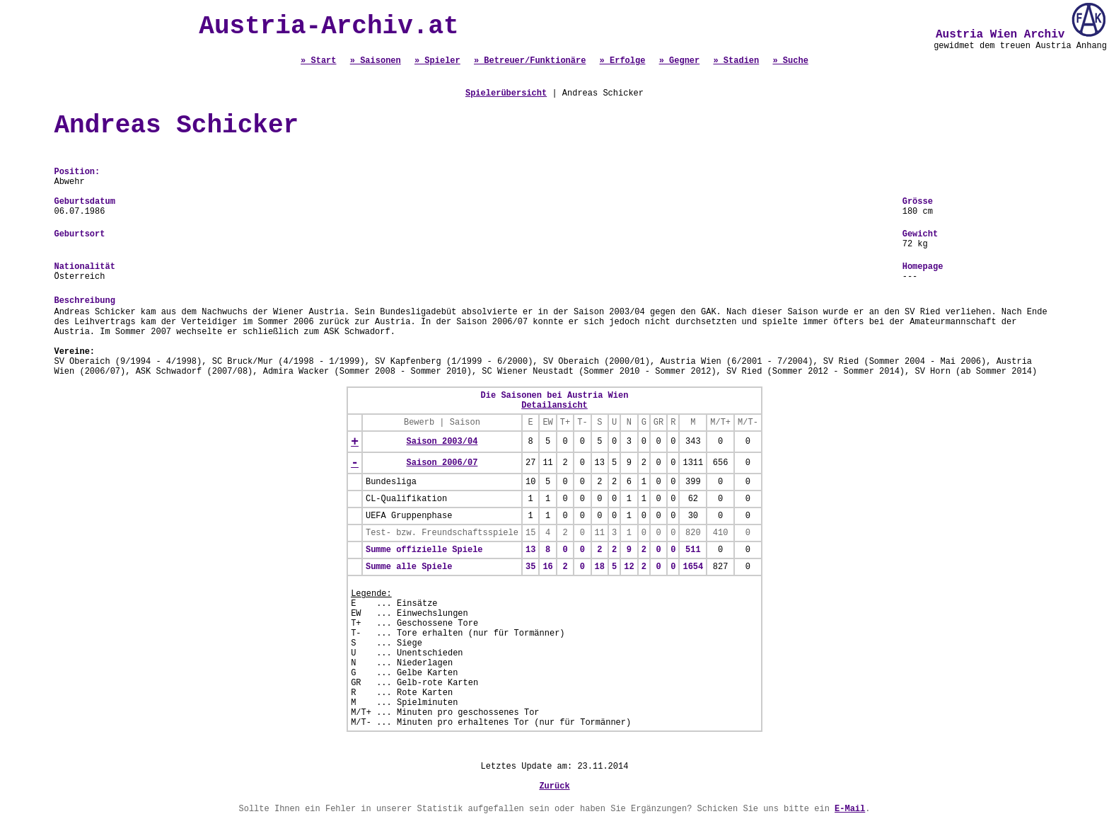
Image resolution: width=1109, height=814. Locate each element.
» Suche (790, 61)
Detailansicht (554, 406)
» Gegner (679, 61)
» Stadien (736, 61)
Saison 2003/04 (442, 442)
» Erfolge (623, 61)
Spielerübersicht (506, 93)
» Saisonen (375, 61)
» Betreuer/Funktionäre (530, 61)
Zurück (554, 786)
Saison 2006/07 (442, 463)
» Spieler (437, 61)
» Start (318, 61)
